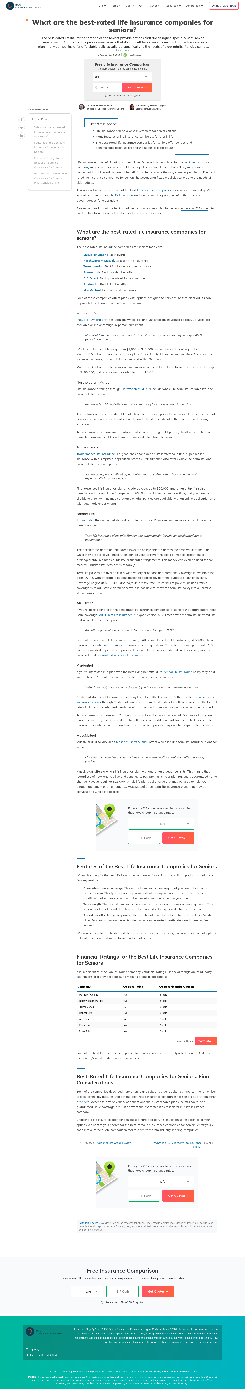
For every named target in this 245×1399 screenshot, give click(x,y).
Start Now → (206, 1041)
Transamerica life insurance (96, 454)
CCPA (194, 1371)
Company (32, 1349)
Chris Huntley (104, 105)
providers (83, 1102)
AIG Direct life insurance (116, 615)
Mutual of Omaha (95, 254)
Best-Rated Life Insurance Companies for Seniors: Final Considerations (50, 178)
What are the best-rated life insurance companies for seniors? (49, 132)
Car (129, 5)
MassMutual (92, 290)
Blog (41, 1355)
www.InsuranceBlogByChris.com (89, 1371)
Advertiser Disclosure (38, 109)
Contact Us (52, 1355)
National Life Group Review (114, 1142)
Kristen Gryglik (158, 105)
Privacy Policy (161, 1371)
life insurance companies (154, 190)
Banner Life (91, 272)
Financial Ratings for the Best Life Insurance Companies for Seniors (49, 162)
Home (116, 5)
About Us (30, 1355)
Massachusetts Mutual (132, 742)
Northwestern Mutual (98, 260)
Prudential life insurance (175, 672)
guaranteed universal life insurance (121, 655)
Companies (193, 5)
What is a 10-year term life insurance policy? (178, 1144)
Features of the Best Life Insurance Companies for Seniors (49, 147)
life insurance (123, 195)
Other (155, 5)
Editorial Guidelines (89, 1223)
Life (101, 5)
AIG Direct (90, 278)
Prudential (91, 284)
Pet (141, 5)
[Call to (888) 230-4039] (224, 6)
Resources (172, 5)
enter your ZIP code (194, 208)
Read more (121, 50)
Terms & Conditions (179, 1371)
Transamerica (93, 266)
